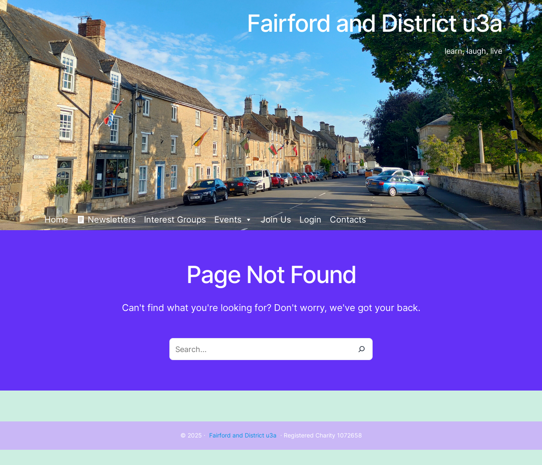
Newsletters (112, 220)
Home (56, 220)
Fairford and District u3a (243, 435)
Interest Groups (175, 220)
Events (233, 219)
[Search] (362, 349)
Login (310, 220)
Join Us (276, 220)
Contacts (348, 220)
